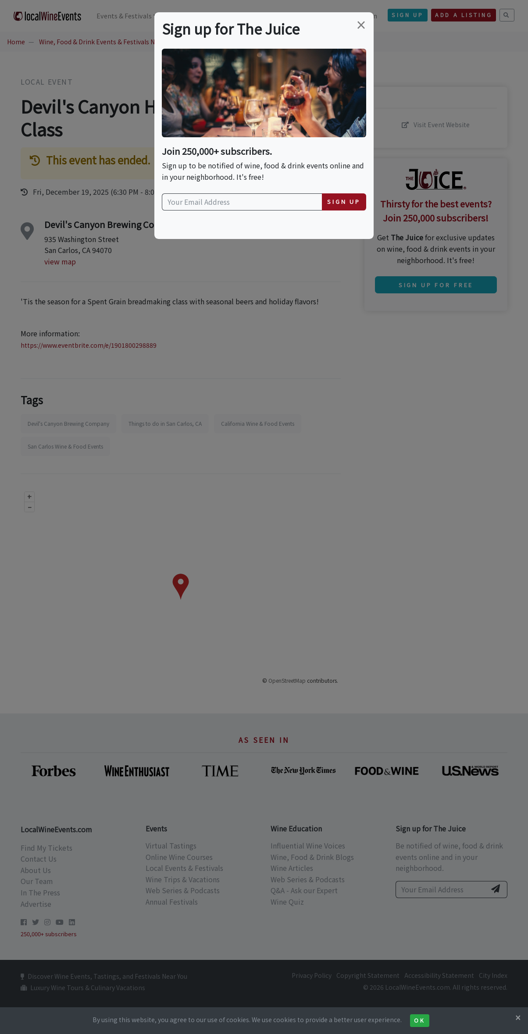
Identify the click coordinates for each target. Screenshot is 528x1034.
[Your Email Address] (242, 202)
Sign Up (343, 201)
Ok (419, 1020)
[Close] (518, 1017)
